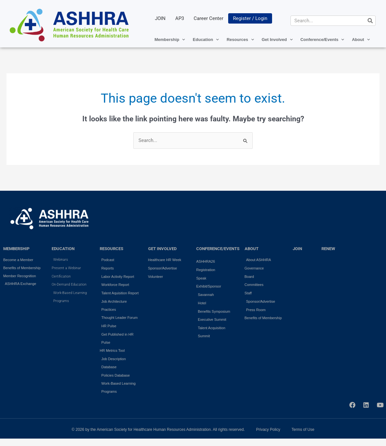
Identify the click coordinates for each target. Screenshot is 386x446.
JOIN (160, 18)
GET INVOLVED (162, 248)
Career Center (208, 18)
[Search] (370, 20)
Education (206, 39)
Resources (240, 39)
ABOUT (252, 248)
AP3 (179, 18)
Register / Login (250, 18)
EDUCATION (63, 248)
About (361, 39)
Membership (170, 39)
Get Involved (277, 39)
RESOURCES (111, 248)
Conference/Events (322, 39)
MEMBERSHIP (16, 248)
